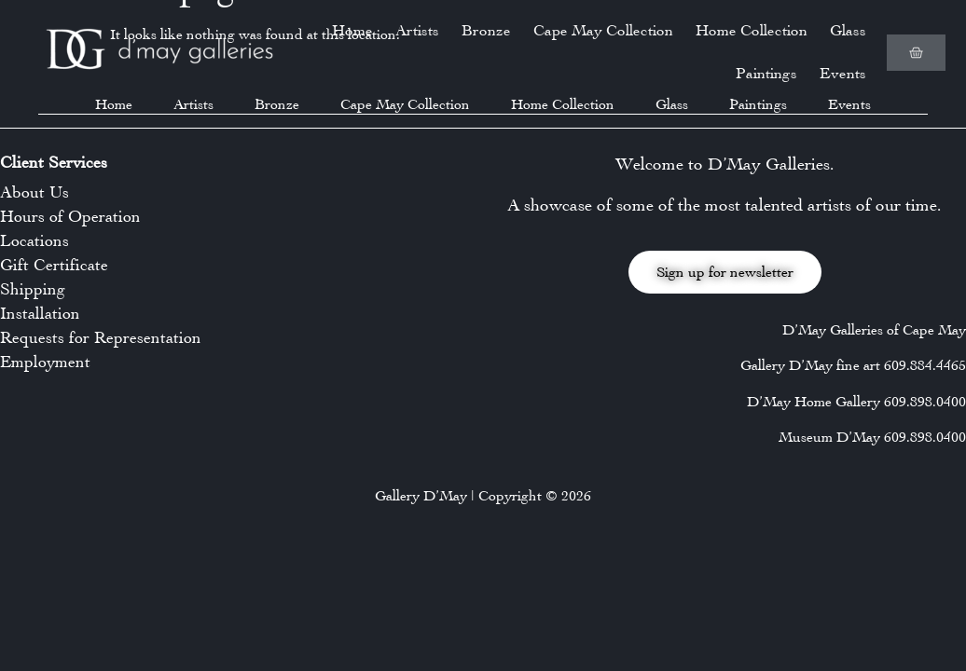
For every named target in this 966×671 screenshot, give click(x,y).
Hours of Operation (70, 216)
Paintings (766, 73)
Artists (417, 30)
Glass (848, 30)
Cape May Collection (603, 30)
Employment (45, 361)
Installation (40, 313)
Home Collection (751, 30)
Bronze (486, 30)
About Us (34, 192)
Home (352, 30)
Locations (34, 240)
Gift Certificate (54, 264)
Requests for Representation (100, 337)
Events (843, 73)
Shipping (32, 289)
